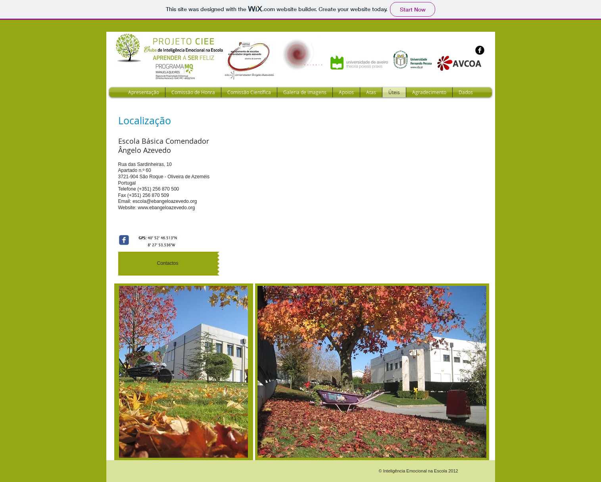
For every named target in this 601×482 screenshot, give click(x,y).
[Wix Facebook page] (124, 240)
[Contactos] (167, 264)
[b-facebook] (479, 50)
